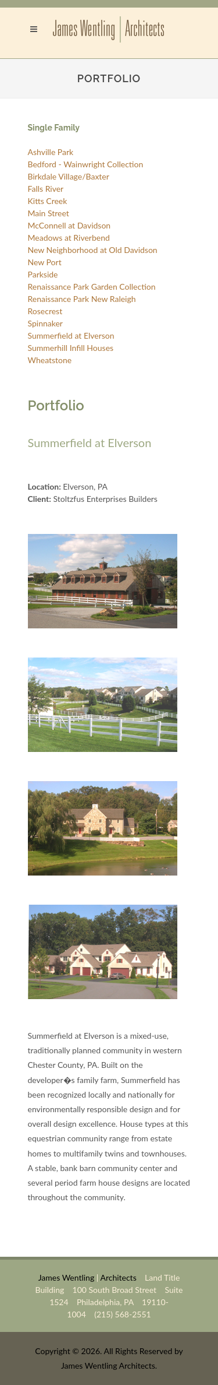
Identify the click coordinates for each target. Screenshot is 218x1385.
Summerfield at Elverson (71, 335)
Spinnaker (45, 323)
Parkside (43, 274)
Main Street (48, 213)
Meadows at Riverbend (69, 237)
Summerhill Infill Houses (71, 348)
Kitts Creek (47, 201)
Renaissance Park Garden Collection (92, 286)
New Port (45, 262)
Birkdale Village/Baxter (68, 176)
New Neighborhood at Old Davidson (93, 250)
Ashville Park (51, 152)
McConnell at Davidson (69, 225)
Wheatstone (50, 360)
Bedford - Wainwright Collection (86, 164)
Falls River (46, 189)
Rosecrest (45, 311)
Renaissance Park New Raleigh (82, 299)
